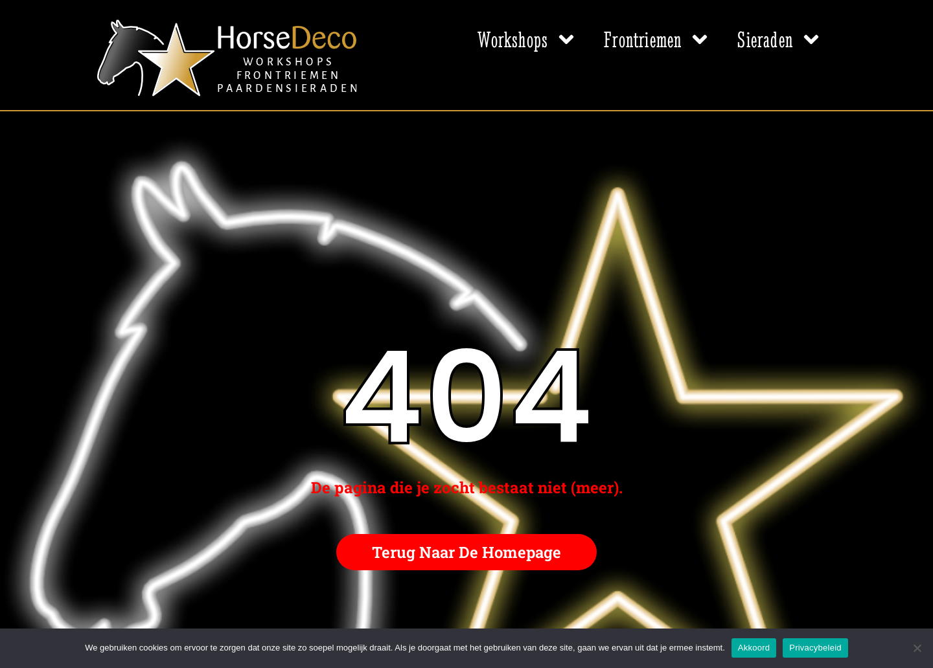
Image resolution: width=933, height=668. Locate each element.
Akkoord (754, 647)
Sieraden (780, 39)
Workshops (528, 39)
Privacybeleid (815, 647)
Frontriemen (657, 39)
